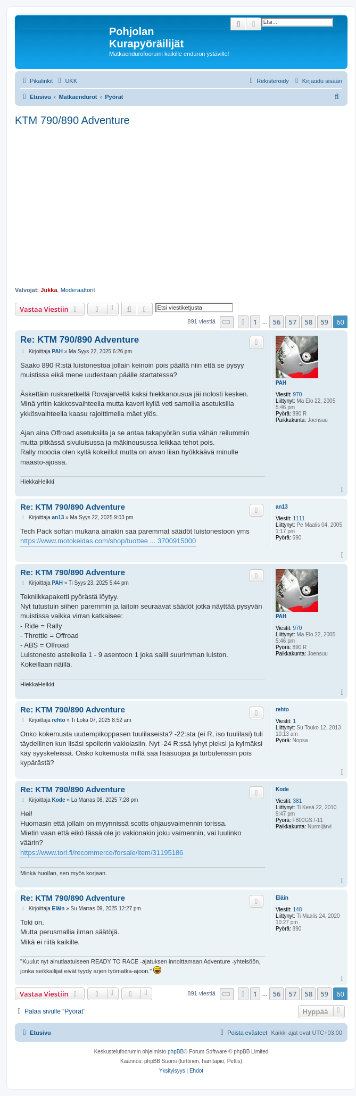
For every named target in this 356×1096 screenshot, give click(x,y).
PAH (281, 383)
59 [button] (324, 322)
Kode (282, 789)
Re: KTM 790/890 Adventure (79, 340)
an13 (282, 507)
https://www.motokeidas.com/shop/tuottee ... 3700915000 (108, 541)
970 (297, 394)
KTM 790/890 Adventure (72, 120)
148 (297, 909)
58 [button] (308, 322)
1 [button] (255, 322)
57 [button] (292, 322)
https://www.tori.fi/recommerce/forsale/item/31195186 (101, 853)
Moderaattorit (78, 290)
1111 (299, 518)
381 (297, 801)
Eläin (282, 898)
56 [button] (276, 322)
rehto (282, 709)
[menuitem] (66, 80)
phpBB (176, 1052)
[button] (227, 322)
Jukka (48, 290)
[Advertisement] (181, 206)
